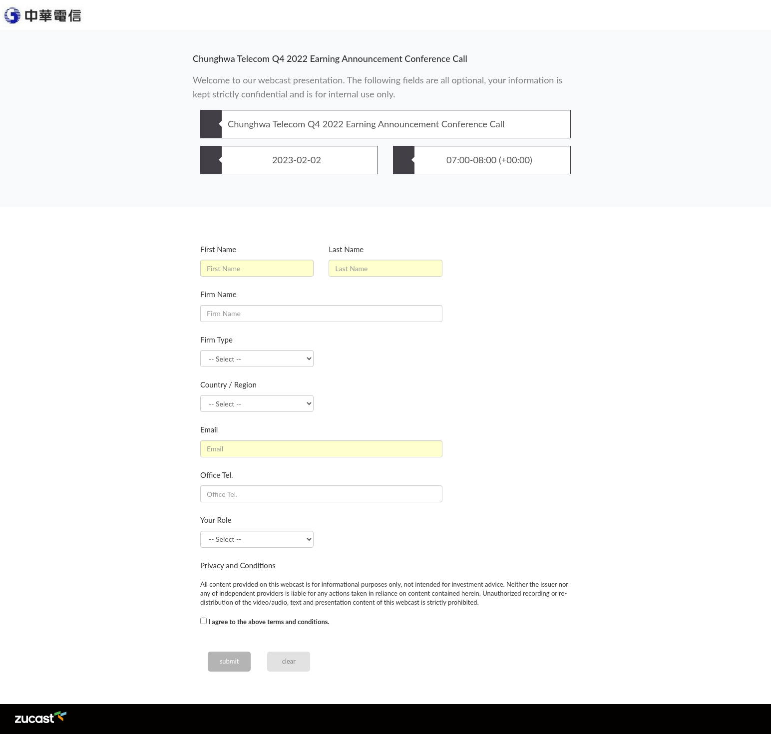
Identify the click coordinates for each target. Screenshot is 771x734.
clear (289, 661)
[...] (203, 621)
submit (229, 661)
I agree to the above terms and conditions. (268, 622)
